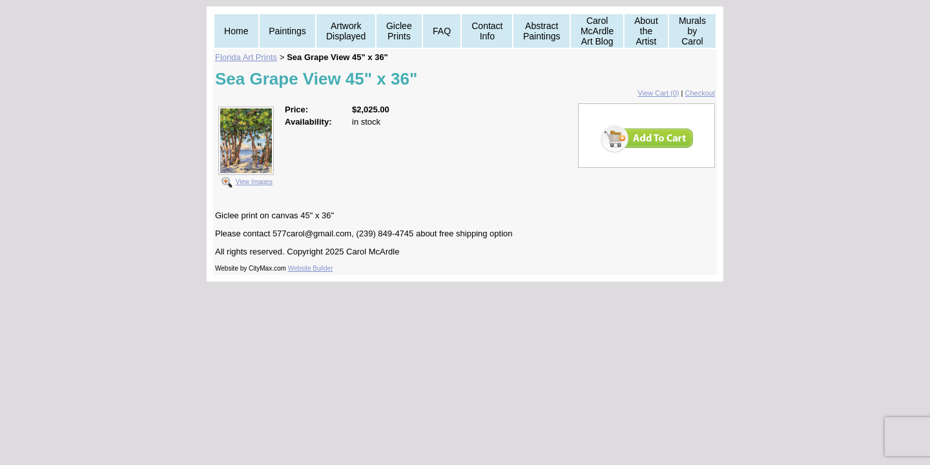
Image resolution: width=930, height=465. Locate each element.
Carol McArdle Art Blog (597, 31)
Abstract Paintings (542, 31)
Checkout (700, 93)
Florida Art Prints (246, 57)
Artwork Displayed (346, 31)
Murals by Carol (692, 31)
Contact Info (486, 31)
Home (236, 31)
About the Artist (646, 31)
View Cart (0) (658, 93)
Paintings (287, 31)
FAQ (442, 31)
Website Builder (310, 268)
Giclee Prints (399, 31)
